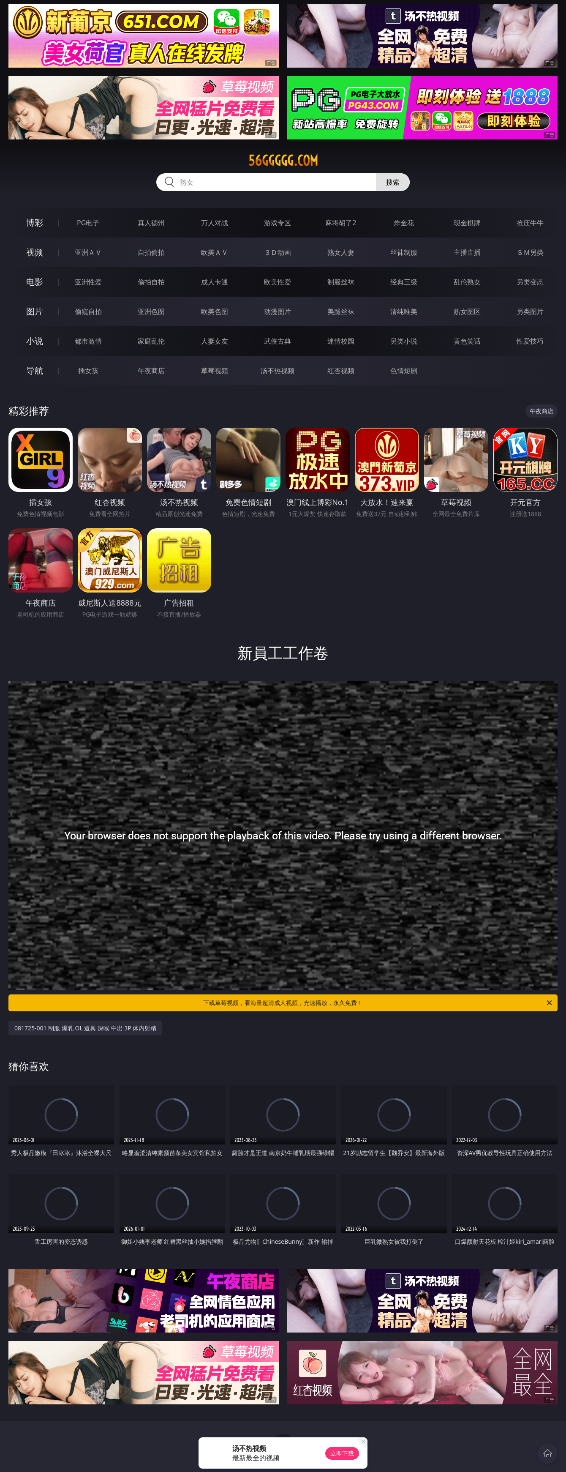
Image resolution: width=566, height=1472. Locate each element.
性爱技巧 (530, 341)
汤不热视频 (277, 370)
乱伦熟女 (467, 282)
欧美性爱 (277, 282)
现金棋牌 (467, 222)
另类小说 (403, 341)
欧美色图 (214, 311)
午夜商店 (151, 370)
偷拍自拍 (151, 282)
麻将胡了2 (340, 222)
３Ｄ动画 (277, 252)
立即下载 (342, 1453)
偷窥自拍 (88, 311)
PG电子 (88, 222)
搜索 (393, 182)
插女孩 (88, 370)
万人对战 (214, 222)
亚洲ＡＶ (88, 252)
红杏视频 (340, 370)
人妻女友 (214, 341)
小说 (34, 341)
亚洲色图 (151, 311)
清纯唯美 (403, 311)
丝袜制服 (403, 252)
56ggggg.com (283, 160)
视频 (34, 252)
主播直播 (467, 252)
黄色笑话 (467, 341)
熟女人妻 (340, 252)
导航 (34, 370)
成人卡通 (214, 282)
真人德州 (151, 222)
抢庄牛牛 (530, 222)
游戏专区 (277, 222)
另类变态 (530, 282)
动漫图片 (277, 311)
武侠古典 (277, 341)
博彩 (34, 222)
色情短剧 (403, 370)
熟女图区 (467, 311)
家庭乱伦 (151, 341)
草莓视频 (214, 370)
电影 (34, 281)
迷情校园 (340, 341)
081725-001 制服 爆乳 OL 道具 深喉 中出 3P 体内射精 (85, 1028)
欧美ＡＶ (214, 252)
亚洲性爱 (88, 282)
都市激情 (88, 341)
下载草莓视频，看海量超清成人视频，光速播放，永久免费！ (378, 1003)
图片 (34, 311)
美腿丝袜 (340, 311)
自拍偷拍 (151, 252)
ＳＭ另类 (530, 252)
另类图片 (530, 311)
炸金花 (404, 222)
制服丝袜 (340, 282)
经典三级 (403, 282)
